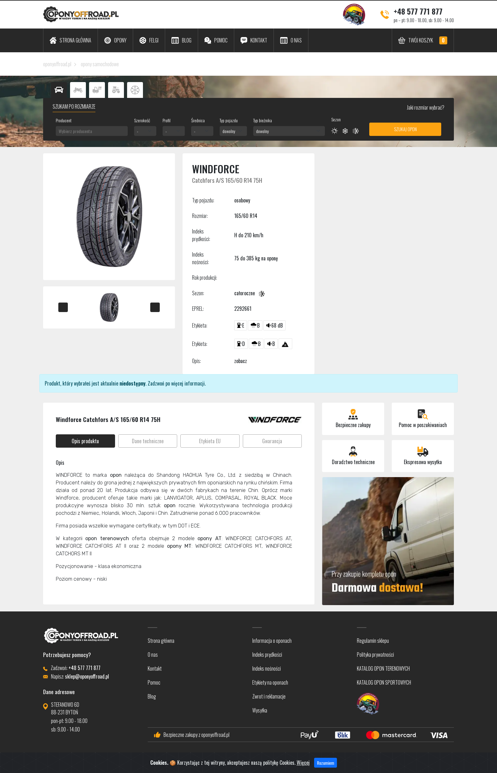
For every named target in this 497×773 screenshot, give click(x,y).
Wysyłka (259, 710)
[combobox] (92, 131)
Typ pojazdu (229, 120)
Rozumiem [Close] (325, 766)
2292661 (242, 308)
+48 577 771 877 (418, 11)
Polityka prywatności (375, 654)
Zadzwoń (156, 383)
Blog (152, 696)
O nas (153, 654)
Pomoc (154, 682)
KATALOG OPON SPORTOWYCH (384, 682)
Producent (64, 120)
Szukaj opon (405, 129)
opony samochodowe (100, 64)
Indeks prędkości (267, 654)
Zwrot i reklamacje (269, 696)
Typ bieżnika (262, 120)
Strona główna (161, 640)
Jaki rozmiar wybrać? (425, 107)
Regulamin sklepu (373, 640)
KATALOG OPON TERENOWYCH (383, 668)
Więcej (303, 766)
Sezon (336, 119)
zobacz (240, 361)
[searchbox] (92, 131)
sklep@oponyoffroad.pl (87, 676)
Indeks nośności (266, 668)
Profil (167, 120)
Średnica (198, 120)
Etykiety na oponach (270, 682)
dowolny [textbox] (229, 131)
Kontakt (155, 668)
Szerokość (142, 120)
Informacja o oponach (272, 640)
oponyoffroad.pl (57, 64)
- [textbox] (137, 131)
